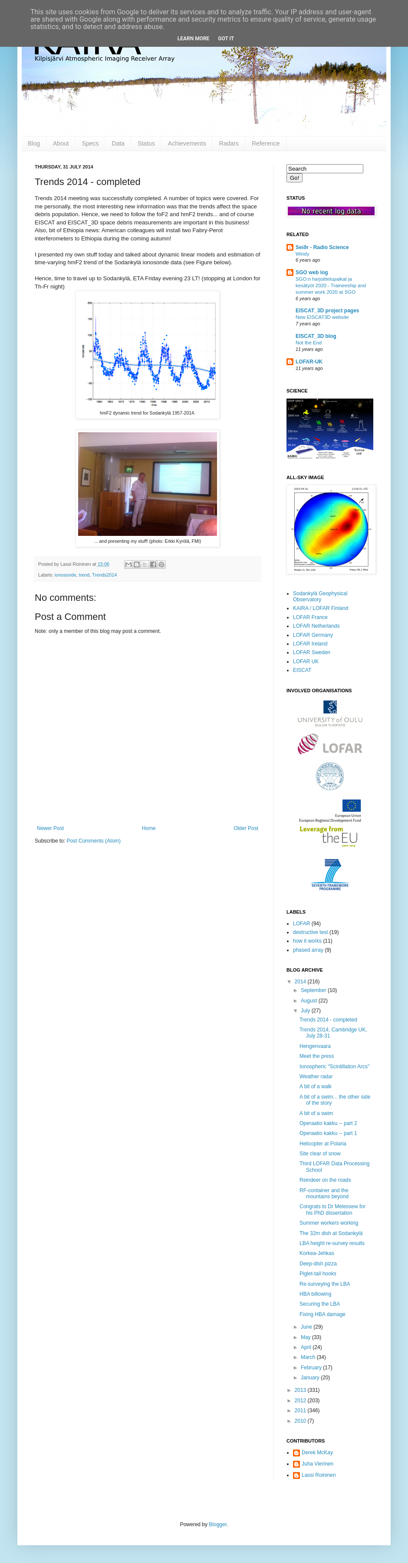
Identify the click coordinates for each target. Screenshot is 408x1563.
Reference (266, 143)
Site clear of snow (320, 1154)
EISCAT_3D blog (316, 336)
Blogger (218, 1524)
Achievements (187, 143)
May (306, 1337)
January (311, 1378)
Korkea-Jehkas (316, 1253)
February (312, 1368)
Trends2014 (104, 574)
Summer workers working (328, 1223)
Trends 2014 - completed (328, 1020)
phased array (308, 950)
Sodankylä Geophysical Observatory (320, 596)
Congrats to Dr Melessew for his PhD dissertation (332, 1209)
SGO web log (312, 272)
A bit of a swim (316, 1113)
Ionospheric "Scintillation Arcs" (334, 1067)
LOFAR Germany (313, 635)
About (61, 143)
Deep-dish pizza (318, 1264)
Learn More (194, 39)
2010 (301, 1421)
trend (84, 574)
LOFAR (301, 924)
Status (146, 143)
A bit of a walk (315, 1086)
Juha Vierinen (317, 1464)
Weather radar (315, 1076)
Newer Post (50, 828)
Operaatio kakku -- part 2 (328, 1123)
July (306, 1011)
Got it (226, 39)
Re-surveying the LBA (324, 1284)
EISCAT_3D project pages (327, 311)
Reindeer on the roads (325, 1180)
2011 (301, 1410)
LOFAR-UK (309, 362)
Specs (90, 143)
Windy (302, 253)
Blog (34, 143)
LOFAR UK (306, 661)
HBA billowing (315, 1294)
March (309, 1357)
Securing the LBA (319, 1304)
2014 (301, 982)
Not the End (309, 342)
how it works (307, 941)
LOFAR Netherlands (316, 626)
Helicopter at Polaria (322, 1144)
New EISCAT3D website (322, 317)
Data (118, 143)
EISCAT (302, 670)
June (307, 1327)
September (314, 990)
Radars (229, 143)
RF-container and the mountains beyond (324, 1193)
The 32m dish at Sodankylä (330, 1233)
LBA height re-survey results (332, 1243)
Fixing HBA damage (322, 1314)
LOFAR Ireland (310, 644)
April (307, 1347)
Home (149, 828)
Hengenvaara (315, 1046)
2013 (301, 1390)
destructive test (310, 932)
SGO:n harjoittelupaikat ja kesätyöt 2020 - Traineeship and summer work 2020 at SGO (331, 285)
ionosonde (65, 574)
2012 (301, 1401)
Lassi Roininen (319, 1475)
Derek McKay (317, 1453)
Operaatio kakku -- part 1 (328, 1133)
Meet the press (316, 1056)
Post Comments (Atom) (93, 841)
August (310, 1001)
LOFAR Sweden (311, 652)
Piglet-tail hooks (317, 1274)
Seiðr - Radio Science (322, 247)
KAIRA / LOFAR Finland (320, 608)
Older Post (246, 828)
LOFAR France (310, 617)
